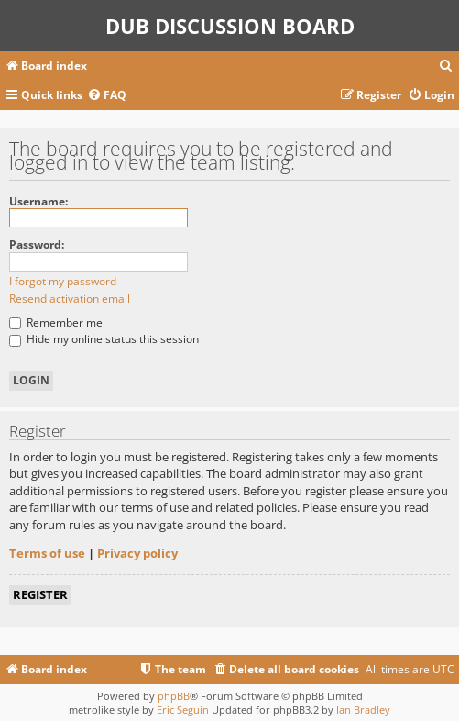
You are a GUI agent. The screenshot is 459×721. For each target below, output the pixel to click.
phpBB (174, 696)
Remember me (56, 322)
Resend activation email (69, 298)
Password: (36, 244)
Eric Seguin (183, 709)
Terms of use (47, 553)
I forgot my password (62, 281)
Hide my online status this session (104, 339)
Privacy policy (137, 553)
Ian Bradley (363, 709)
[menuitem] (446, 66)
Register (40, 594)
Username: (38, 201)
